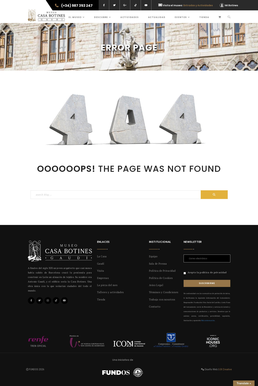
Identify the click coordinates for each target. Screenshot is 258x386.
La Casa (102, 256)
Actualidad (156, 17)
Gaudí (100, 263)
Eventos (182, 17)
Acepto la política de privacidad (207, 272)
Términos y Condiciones (163, 292)
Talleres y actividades (110, 292)
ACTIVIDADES (129, 17)
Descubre (102, 17)
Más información (208, 320)
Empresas (103, 278)
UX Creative (225, 369)
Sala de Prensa (158, 263)
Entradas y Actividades (198, 5)
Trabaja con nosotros (162, 299)
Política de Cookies (161, 278)
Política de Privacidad (162, 270)
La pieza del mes (107, 285)
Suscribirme (207, 283)
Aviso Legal (156, 285)
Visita (100, 270)
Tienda (204, 17)
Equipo (153, 256)
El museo (77, 17)
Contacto (154, 306)
